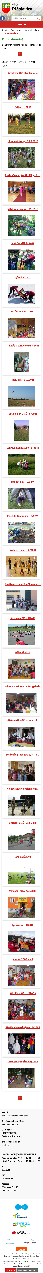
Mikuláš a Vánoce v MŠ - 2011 (23, 345)
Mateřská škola (32, 30)
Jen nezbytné (22, 1270)
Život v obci (16, 30)
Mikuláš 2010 (22, 652)
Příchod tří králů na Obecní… (23, 720)
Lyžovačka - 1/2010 (22, 925)
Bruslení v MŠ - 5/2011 (22, 618)
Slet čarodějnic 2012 (22, 243)
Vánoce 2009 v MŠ (23, 959)
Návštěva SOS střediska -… (22, 73)
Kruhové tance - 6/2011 (23, 550)
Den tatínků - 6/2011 (22, 482)
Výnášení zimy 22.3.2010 (22, 891)
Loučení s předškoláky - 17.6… (22, 754)
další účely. (26, 1258)
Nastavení (32, 1270)
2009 (14, 62)
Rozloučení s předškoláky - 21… (22, 175)
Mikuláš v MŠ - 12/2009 (23, 993)
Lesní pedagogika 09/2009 (23, 1061)
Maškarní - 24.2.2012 (22, 311)
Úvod (4, 30)
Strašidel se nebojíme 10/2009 (23, 1027)
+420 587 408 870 (10, 1124)
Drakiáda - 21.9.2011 (22, 379)
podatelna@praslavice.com (15, 1116)
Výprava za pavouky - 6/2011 (23, 447)
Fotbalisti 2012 (22, 107)
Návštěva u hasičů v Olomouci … (23, 584)
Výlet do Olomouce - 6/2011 (22, 516)
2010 (23, 62)
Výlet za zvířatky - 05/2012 (23, 209)
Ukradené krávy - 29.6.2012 (23, 141)
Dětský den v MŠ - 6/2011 (22, 413)
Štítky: (5, 62)
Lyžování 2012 (23, 277)
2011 (33, 62)
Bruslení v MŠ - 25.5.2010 (23, 822)
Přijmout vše (11, 1270)
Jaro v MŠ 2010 (23, 856)
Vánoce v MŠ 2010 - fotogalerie (22, 686)
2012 (7, 66)
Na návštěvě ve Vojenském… (23, 788)
